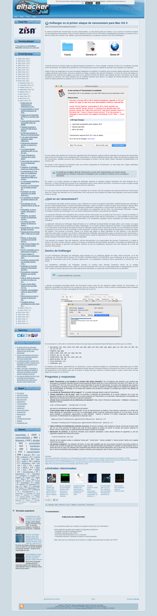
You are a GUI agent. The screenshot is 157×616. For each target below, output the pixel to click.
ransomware (33, 451)
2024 (19, 63)
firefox (28, 477)
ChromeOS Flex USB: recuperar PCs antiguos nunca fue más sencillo (33, 518)
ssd (38, 463)
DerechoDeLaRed (23, 410)
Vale (97, 3)
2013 (19, 317)
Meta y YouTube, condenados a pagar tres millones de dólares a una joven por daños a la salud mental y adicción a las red (27, 371)
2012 (19, 319)
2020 (19, 72)
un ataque (97, 66)
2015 (19, 312)
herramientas (28, 472)
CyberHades (21, 406)
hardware (35, 446)
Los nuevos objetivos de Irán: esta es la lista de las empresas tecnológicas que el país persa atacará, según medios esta (28, 379)
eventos (22, 484)
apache (37, 482)
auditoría (27, 495)
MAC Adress (22, 501)
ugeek (19, 417)
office (23, 479)
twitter (25, 467)
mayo (22, 96)
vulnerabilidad (23, 437)
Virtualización (23, 498)
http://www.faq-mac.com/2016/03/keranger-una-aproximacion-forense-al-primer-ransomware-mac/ (79, 462)
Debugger (29, 493)
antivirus (18, 481)
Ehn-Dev (37, 500)
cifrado (37, 470)
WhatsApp (26, 463)
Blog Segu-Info (22, 399)
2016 (19, 81)
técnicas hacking (25, 496)
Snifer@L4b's (21, 412)
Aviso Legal (89, 607)
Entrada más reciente (53, 600)
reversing (18, 500)
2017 (19, 79)
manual (25, 459)
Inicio (93, 600)
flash (26, 486)
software (24, 457)
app (25, 470)
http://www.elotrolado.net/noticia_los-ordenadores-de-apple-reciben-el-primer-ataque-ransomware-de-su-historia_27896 (87, 459)
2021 (19, 70)
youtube (33, 475)
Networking (36, 474)
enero (22, 310)
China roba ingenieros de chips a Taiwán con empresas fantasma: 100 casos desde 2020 (27, 357)
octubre (22, 87)
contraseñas (25, 482)
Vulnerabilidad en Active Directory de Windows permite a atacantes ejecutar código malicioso (34, 557)
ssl (16, 489)
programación (20, 474)
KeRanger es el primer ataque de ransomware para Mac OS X (88, 23)
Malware (20, 440)
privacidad (34, 443)
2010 (19, 323)
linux (38, 459)
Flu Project (20, 393)
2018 (19, 76)
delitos (34, 498)
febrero (22, 308)
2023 (19, 65)
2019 (19, 74)
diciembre (23, 83)
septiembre (23, 90)
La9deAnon (20, 408)
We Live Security (22, 397)
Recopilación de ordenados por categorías (27, 47)
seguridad (21, 434)
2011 (19, 321)
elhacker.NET (81, 606)
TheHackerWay (22, 404)
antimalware (33, 501)
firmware (18, 477)
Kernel (37, 481)
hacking (37, 461)
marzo (22, 101)
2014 (19, 314)
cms (17, 486)
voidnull (19, 421)
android (27, 455)
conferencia (36, 489)
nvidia (24, 461)
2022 (19, 67)
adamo (28, 500)
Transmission (90, 505)
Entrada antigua (132, 600)
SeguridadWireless (28, 491)
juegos (28, 481)
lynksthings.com (22, 423)
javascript (32, 484)
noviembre (23, 85)
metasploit (37, 495)
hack (33, 479)
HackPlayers (21, 402)
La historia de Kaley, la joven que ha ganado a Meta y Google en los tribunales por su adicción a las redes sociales (28, 363)
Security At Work (22, 395)
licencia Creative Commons (84, 609)
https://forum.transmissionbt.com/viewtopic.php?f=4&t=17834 (66, 464)
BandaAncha (21, 414)
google (36, 440)
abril (21, 98)
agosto (22, 92)
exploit (37, 465)
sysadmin (23, 475)
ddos (38, 467)
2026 (19, 59)
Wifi (25, 465)
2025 (19, 61)
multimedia (36, 486)
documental (19, 493)
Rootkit (38, 496)
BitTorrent (62, 505)
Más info (89, 3)
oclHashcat (18, 503)
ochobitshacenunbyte (24, 419)
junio (21, 94)
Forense (25, 489)
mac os (68, 505)
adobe (38, 477)
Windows (35, 449)
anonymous (32, 488)
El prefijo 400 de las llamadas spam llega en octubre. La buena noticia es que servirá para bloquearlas (27, 350)
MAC (21, 488)
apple (57, 505)
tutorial (37, 457)
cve (38, 455)
